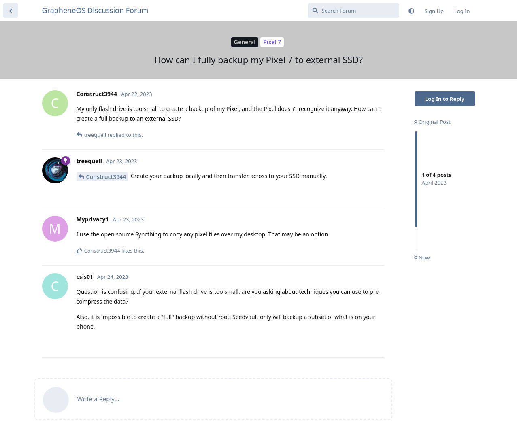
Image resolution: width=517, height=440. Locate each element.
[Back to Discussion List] (10, 10)
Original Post (432, 121)
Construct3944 (106, 177)
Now (422, 257)
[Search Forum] (353, 10)
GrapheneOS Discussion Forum (95, 10)
